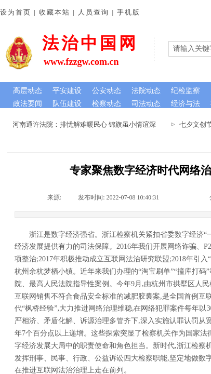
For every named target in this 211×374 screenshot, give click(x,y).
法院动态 (146, 91)
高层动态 (27, 91)
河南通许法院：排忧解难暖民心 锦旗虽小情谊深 (85, 124)
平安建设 (67, 91)
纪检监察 (185, 91)
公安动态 (106, 91)
